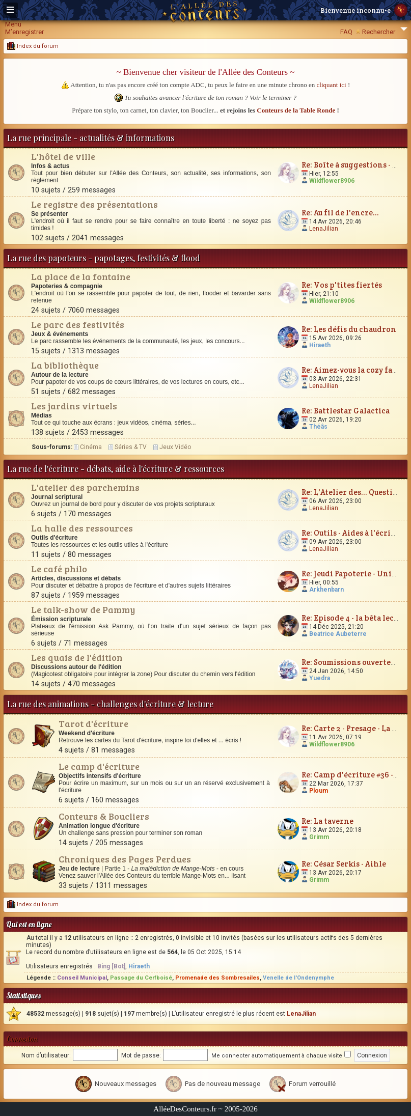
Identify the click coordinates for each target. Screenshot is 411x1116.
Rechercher (378, 32)
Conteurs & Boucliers (104, 816)
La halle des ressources (82, 528)
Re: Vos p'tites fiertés (342, 285)
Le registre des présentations (94, 204)
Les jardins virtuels (74, 406)
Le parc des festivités (77, 324)
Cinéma (91, 447)
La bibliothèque (65, 365)
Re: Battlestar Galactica (346, 410)
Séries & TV (131, 447)
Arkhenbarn (326, 589)
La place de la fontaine (80, 276)
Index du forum (33, 46)
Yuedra (319, 678)
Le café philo (59, 569)
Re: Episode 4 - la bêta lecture (355, 618)
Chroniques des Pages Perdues (125, 859)
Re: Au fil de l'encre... (340, 212)
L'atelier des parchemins (85, 487)
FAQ (346, 32)
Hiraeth (320, 345)
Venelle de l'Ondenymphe (298, 977)
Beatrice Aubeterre (338, 633)
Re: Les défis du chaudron (349, 329)
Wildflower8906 (331, 180)
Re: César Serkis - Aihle (344, 864)
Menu (13, 24)
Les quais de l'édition (77, 657)
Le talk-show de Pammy (83, 609)
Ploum (318, 790)
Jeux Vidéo (175, 447)
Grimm (319, 837)
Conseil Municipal (82, 977)
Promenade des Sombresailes (217, 977)
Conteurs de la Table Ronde (296, 110)
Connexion (21, 1039)
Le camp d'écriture (99, 766)
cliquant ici (331, 85)
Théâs (318, 426)
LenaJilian (323, 228)
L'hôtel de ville (63, 156)
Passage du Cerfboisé (141, 977)
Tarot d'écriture (93, 723)
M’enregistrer (24, 32)
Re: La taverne (327, 821)
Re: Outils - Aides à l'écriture (354, 533)
